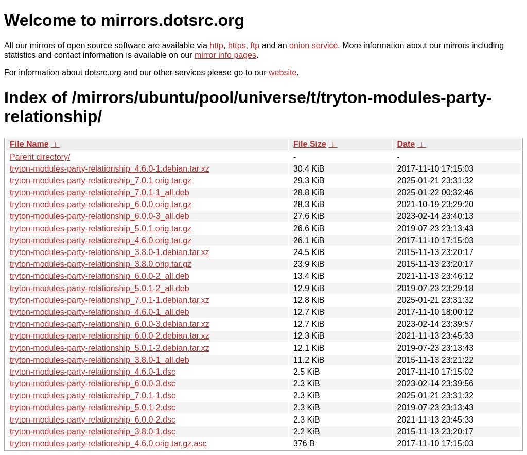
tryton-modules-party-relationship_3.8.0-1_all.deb (99, 360)
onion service (313, 45)
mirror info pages (225, 54)
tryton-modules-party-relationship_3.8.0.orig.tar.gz (100, 264)
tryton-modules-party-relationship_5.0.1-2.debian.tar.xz (109, 348)
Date (406, 144)
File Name (29, 144)
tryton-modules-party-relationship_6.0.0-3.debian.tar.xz (109, 323)
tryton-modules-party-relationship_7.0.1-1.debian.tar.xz (109, 300)
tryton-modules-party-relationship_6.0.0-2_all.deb (99, 276)
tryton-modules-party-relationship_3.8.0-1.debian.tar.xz (109, 252)
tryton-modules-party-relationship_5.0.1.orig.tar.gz (100, 228)
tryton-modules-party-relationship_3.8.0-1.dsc (92, 431)
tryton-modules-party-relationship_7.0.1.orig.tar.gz (100, 180)
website (282, 72)
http (216, 45)
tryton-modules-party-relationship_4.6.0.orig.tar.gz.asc (108, 443)
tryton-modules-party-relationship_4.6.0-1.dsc (92, 371)
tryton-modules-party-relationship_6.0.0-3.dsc (92, 383)
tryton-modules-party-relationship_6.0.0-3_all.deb (99, 216)
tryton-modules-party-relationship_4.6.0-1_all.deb (99, 312)
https (237, 45)
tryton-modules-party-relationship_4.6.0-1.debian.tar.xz (109, 168)
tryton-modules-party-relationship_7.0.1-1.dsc (92, 395)
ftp (254, 45)
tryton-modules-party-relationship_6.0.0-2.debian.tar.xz (109, 335)
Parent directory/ (40, 157)
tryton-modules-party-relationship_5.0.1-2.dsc (92, 407)
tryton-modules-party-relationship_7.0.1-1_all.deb (99, 192)
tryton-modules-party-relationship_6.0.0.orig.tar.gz (100, 204)
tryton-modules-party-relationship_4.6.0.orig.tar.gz (100, 240)
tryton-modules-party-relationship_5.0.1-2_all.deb (99, 288)
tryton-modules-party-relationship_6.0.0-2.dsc (92, 419)
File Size (309, 144)
